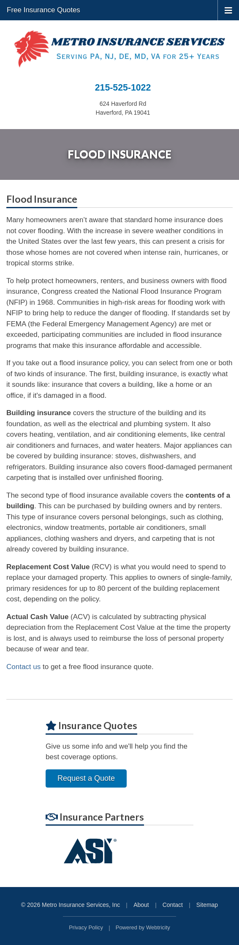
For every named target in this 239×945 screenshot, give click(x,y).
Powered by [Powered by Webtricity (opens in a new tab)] (143, 927)
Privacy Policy (86, 927)
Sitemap (207, 904)
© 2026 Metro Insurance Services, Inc (70, 904)
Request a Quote (86, 778)
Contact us (23, 667)
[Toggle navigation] (228, 9)
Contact (173, 904)
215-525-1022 (123, 88)
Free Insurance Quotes (43, 10)
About (141, 904)
